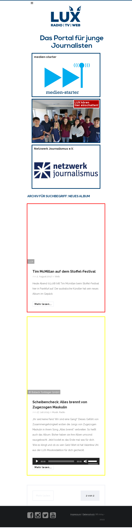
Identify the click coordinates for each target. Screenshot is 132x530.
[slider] (61, 461)
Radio (62, 412)
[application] (66, 461)
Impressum (75, 514)
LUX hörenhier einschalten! (86, 104)
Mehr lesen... (43, 304)
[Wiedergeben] (37, 461)
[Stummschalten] (85, 461)
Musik (55, 412)
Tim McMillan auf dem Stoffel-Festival (64, 271)
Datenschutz (89, 514)
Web (57, 276)
